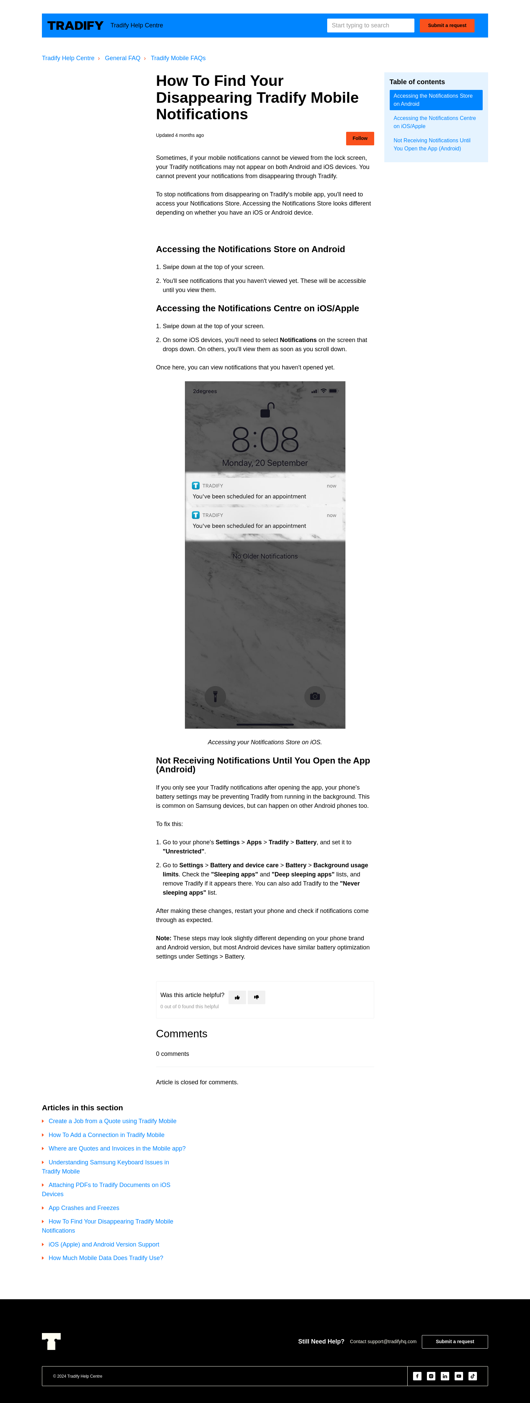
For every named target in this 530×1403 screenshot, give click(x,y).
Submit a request (447, 25)
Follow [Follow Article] (360, 138)
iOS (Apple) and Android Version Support (104, 1244)
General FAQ (122, 58)
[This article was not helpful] (256, 997)
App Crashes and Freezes (84, 1208)
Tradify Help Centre (68, 58)
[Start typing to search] (370, 25)
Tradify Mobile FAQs (178, 58)
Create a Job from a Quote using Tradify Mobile (112, 1121)
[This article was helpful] (237, 997)
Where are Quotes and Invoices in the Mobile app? (117, 1148)
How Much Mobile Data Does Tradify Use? (106, 1258)
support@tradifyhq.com (391, 1341)
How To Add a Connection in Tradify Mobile (107, 1135)
